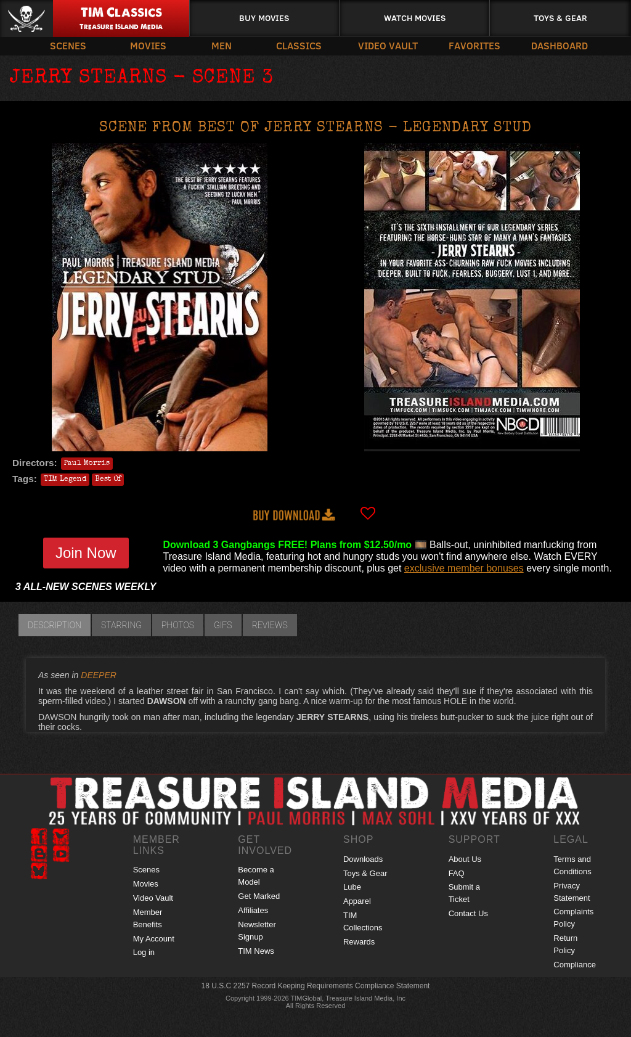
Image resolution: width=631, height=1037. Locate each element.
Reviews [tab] (270, 625)
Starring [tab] (121, 625)
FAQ (457, 873)
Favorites (474, 45)
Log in (144, 952)
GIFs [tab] (223, 625)
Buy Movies (264, 17)
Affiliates (253, 910)
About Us (465, 859)
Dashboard (559, 45)
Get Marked (259, 896)
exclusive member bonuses (464, 568)
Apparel (357, 901)
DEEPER (98, 675)
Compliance (574, 964)
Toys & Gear (560, 17)
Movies (148, 45)
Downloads (363, 859)
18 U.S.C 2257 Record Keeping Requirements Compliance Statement (316, 986)
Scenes (68, 45)
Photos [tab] (177, 625)
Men (221, 45)
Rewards (359, 941)
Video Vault (388, 45)
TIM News (256, 951)
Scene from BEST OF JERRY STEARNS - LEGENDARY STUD (315, 128)
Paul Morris (87, 463)
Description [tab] (54, 625)
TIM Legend (65, 479)
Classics (299, 45)
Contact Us (468, 913)
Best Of (108, 479)
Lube (352, 886)
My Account (153, 938)
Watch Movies (415, 17)
